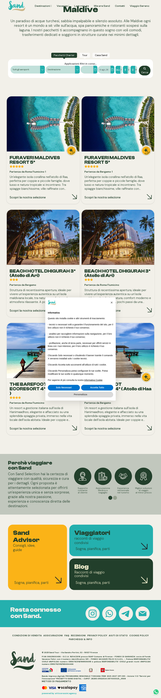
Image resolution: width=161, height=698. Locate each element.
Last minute (81, 6)
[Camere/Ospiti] (126, 70)
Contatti (120, 6)
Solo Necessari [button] (64, 387)
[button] (28, 70)
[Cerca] (144, 70)
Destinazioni (42, 6)
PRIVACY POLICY (97, 635)
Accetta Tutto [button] (97, 387)
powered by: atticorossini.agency (59, 693)
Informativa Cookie (93, 380)
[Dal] (95, 70)
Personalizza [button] (80, 394)
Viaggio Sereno (139, 6)
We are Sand (102, 6)
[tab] (64, 55)
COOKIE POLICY (139, 635)
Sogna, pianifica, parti (31, 582)
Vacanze (62, 6)
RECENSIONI (78, 635)
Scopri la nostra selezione (28, 197)
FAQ (66, 635)
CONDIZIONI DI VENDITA (27, 635)
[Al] (112, 70)
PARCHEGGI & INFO (80, 639)
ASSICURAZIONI (53, 635)
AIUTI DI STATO (118, 635)
